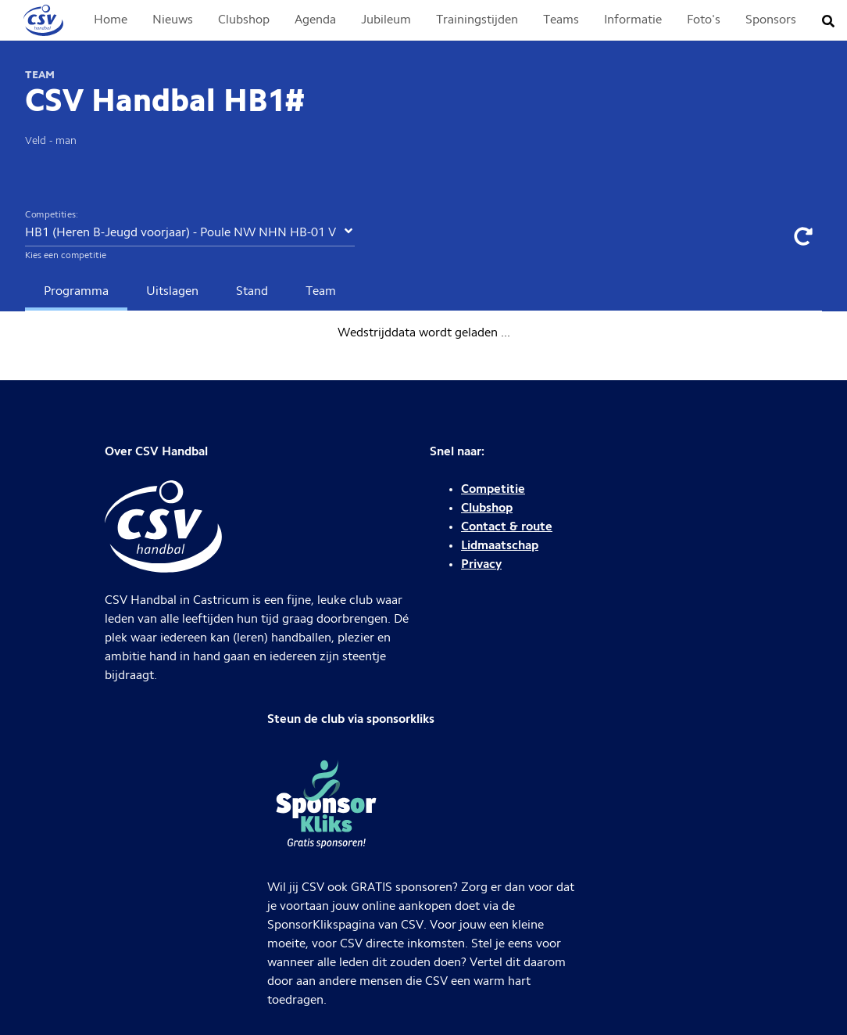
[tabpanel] (423, 333)
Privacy (481, 565)
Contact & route (506, 527)
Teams (561, 20)
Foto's (703, 20)
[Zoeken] (832, 21)
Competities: (51, 215)
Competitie (493, 489)
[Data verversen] (803, 236)
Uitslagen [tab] (172, 292)
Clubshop (244, 20)
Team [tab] (321, 292)
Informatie (633, 20)
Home (110, 20)
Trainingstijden (477, 20)
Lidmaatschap (499, 546)
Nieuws (172, 20)
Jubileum (386, 20)
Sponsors (770, 20)
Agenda (315, 20)
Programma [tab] (76, 292)
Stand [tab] (252, 292)
